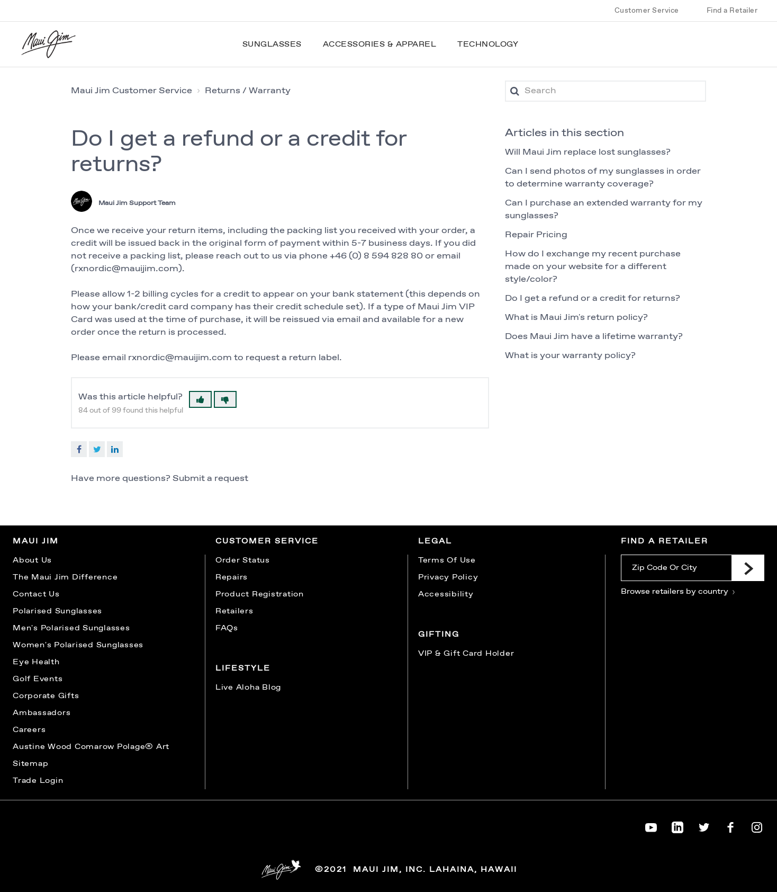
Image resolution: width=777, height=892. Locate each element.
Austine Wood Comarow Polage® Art (91, 747)
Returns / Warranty (248, 90)
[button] (200, 399)
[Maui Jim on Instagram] (757, 825)
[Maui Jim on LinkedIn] (677, 825)
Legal (435, 541)
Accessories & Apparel (380, 44)
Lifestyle (242, 668)
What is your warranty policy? (570, 355)
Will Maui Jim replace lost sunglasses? (588, 152)
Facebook (79, 449)
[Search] (605, 91)
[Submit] (747, 568)
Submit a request (210, 478)
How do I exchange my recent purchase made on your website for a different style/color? (593, 266)
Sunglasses (272, 44)
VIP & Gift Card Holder (466, 653)
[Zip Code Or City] (676, 568)
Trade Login (38, 781)
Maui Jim (36, 541)
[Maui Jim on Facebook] (730, 825)
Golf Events (37, 679)
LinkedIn (115, 449)
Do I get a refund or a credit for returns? (592, 298)
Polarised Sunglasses (57, 611)
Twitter (97, 449)
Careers (29, 730)
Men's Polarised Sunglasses (71, 628)
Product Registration (259, 594)
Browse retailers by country (678, 591)
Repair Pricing (536, 234)
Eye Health (36, 662)
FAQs (226, 628)
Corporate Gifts (46, 696)
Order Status (242, 560)
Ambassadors (41, 713)
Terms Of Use (447, 560)
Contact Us (36, 594)
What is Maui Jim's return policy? (576, 317)
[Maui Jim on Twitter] (704, 825)
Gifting (438, 634)
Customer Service (647, 10)
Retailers (234, 611)
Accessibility (446, 594)
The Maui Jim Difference (65, 577)
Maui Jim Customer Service (131, 90)
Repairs (231, 577)
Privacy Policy (448, 577)
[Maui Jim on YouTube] (651, 825)
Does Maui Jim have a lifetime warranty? (594, 336)
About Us (32, 560)
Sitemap (30, 764)
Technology (487, 44)
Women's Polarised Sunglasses (78, 645)
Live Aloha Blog (248, 687)
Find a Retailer (732, 10)
